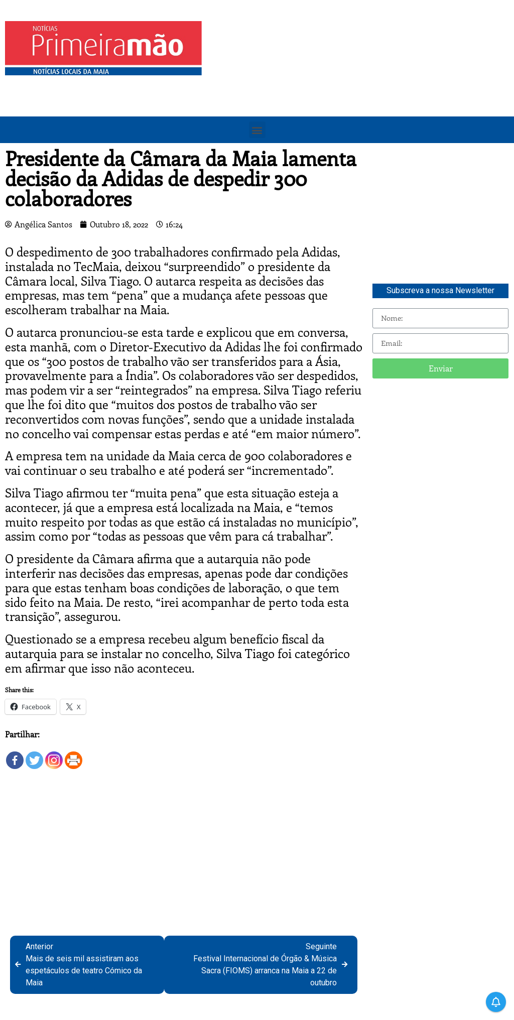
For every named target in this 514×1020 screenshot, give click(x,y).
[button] (257, 129)
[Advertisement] (360, 91)
